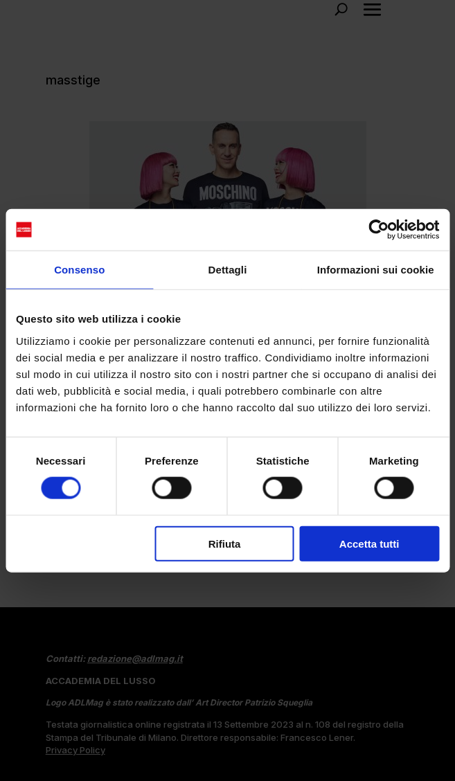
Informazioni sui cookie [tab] (375, 270)
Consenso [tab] (79, 270)
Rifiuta (224, 543)
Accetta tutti (369, 543)
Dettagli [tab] (227, 270)
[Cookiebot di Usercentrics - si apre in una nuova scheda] (378, 229)
